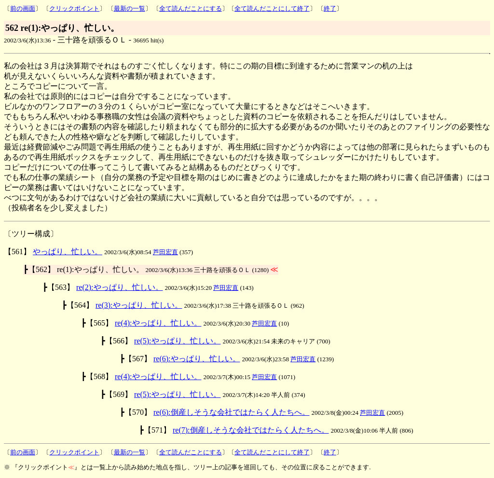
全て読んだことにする (190, 8)
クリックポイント (74, 8)
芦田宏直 (165, 252)
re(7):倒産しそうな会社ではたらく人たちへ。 (251, 430)
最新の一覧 (129, 8)
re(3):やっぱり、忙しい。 (139, 305)
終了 (330, 8)
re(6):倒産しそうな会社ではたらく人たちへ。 (231, 412)
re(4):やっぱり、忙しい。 (158, 323)
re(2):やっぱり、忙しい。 (119, 287)
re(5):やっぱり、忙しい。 (177, 341)
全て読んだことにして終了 (272, 8)
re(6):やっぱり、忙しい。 (196, 359)
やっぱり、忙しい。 (67, 251)
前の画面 (22, 8)
